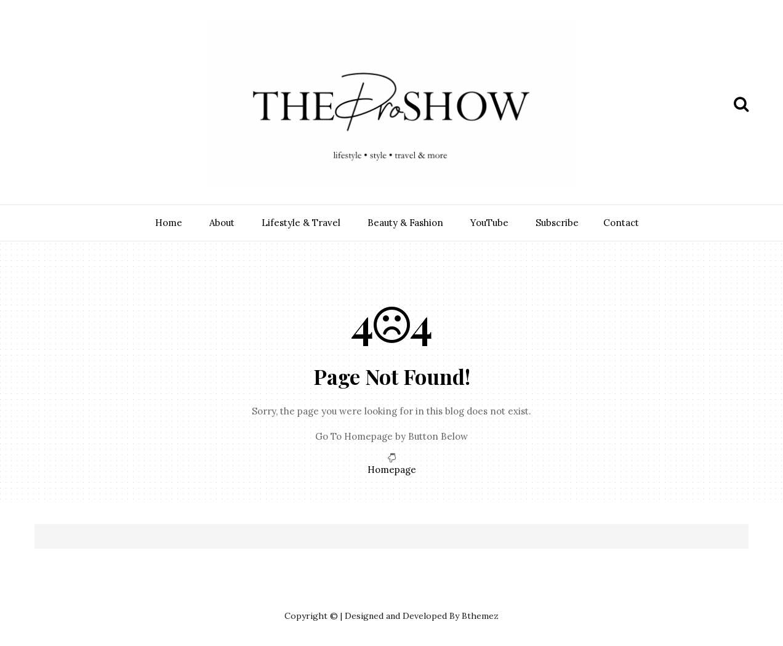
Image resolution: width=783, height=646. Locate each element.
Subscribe (557, 222)
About (222, 222)
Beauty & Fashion (405, 222)
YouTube (489, 222)
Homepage (391, 469)
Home (168, 222)
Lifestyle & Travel (301, 222)
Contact (621, 222)
